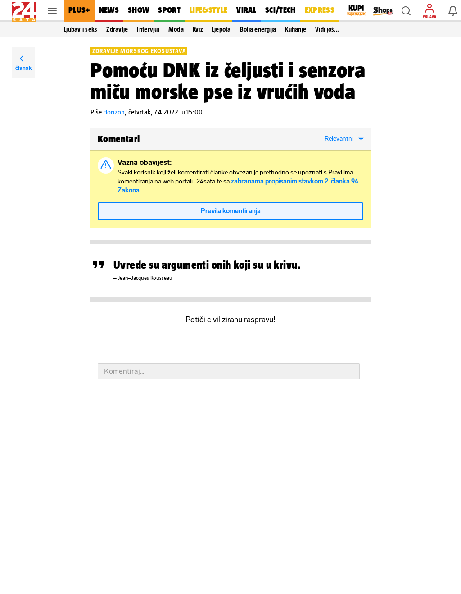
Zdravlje (117, 29)
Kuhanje (295, 29)
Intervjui (148, 29)
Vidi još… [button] (327, 29)
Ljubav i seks (80, 29)
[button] (406, 11)
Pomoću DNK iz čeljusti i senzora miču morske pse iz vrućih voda (228, 80)
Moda (176, 29)
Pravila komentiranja (231, 211)
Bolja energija (258, 29)
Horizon (114, 112)
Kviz (198, 29)
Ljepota (221, 29)
